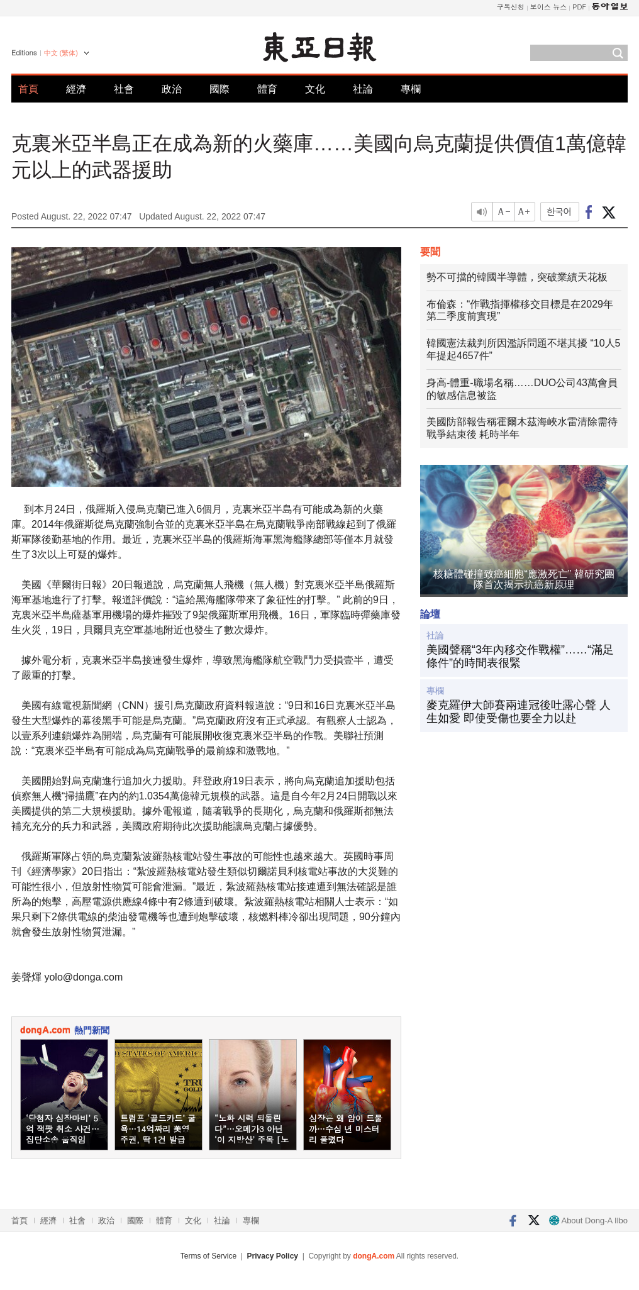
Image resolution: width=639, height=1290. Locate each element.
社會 (124, 89)
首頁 (28, 89)
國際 (219, 89)
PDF (579, 6)
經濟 (76, 89)
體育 (267, 89)
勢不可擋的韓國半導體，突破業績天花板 (517, 277)
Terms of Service (208, 1256)
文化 (315, 89)
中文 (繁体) (61, 53)
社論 (363, 89)
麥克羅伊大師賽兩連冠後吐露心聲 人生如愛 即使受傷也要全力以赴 (518, 712)
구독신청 (511, 6)
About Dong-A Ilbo (588, 1220)
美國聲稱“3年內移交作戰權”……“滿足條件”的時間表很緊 (520, 656)
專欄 (411, 89)
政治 (172, 89)
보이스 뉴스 (548, 6)
